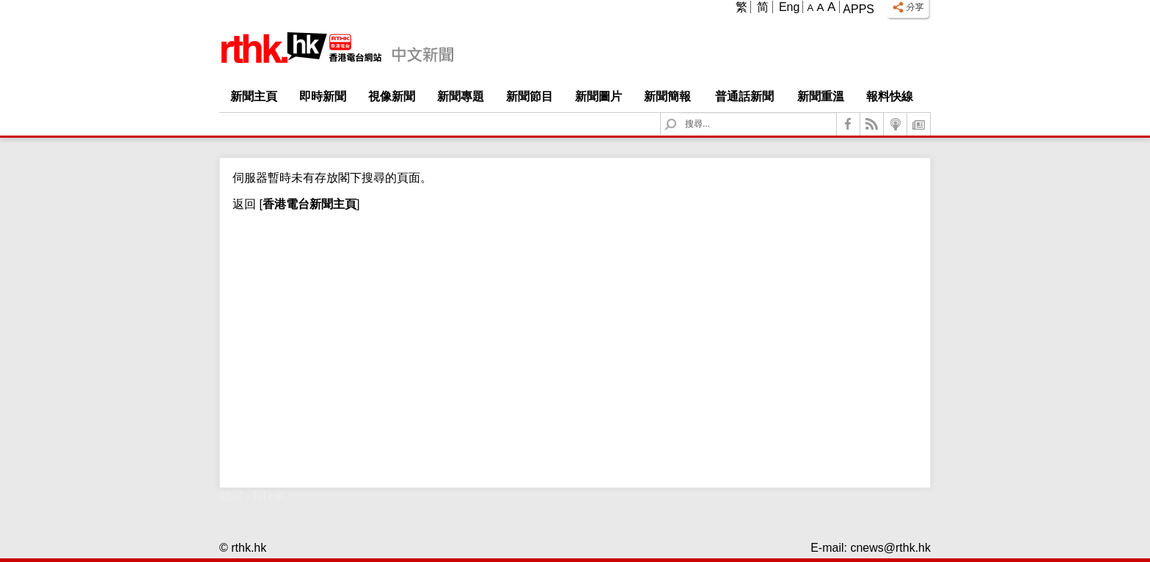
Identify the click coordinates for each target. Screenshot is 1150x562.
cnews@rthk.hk (890, 547)
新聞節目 (529, 96)
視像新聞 (391, 96)
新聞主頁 (253, 96)
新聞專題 (460, 96)
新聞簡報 (667, 96)
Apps (858, 9)
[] (307, 204)
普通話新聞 (744, 96)
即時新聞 (322, 96)
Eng (789, 7)
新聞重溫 (820, 96)
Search (679, 113)
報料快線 (889, 96)
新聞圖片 (598, 96)
